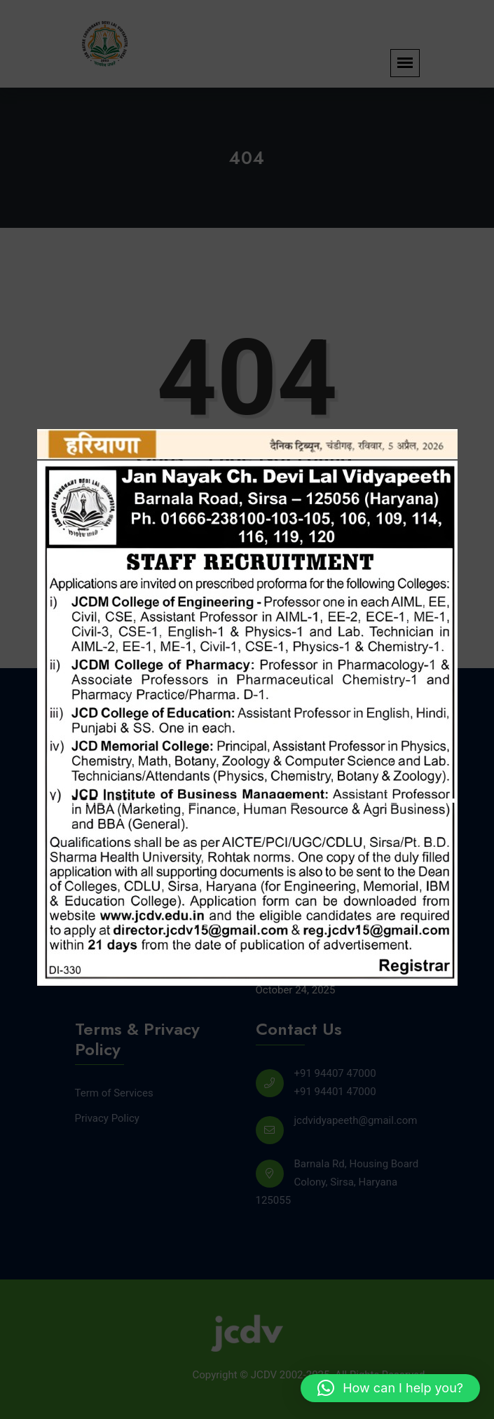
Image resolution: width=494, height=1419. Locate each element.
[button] (390, 1388)
